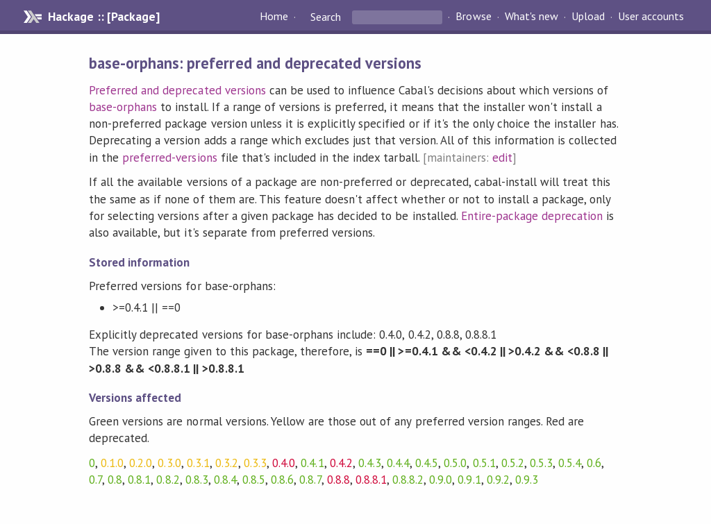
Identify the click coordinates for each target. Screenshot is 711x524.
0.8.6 (282, 479)
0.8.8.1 (371, 479)
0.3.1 (198, 463)
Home (274, 17)
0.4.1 (312, 463)
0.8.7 (310, 479)
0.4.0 (283, 463)
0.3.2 (226, 463)
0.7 (95, 479)
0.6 (594, 463)
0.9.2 (498, 479)
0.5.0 (455, 463)
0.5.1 (484, 463)
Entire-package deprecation (532, 215)
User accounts (651, 17)
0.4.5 (426, 463)
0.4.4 (398, 463)
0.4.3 (369, 463)
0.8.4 (225, 479)
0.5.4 (569, 463)
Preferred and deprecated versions (177, 90)
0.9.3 (526, 479)
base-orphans (123, 107)
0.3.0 (169, 463)
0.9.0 (440, 479)
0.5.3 (541, 463)
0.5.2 (512, 463)
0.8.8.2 (408, 479)
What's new (531, 17)
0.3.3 (255, 463)
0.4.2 (341, 463)
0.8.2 (167, 479)
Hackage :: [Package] (103, 16)
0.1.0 (112, 463)
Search (325, 17)
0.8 (115, 479)
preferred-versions (169, 157)
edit (502, 157)
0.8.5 (253, 479)
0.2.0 (140, 463)
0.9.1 (469, 479)
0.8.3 (196, 479)
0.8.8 (338, 479)
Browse (473, 17)
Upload (588, 17)
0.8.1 (139, 479)
